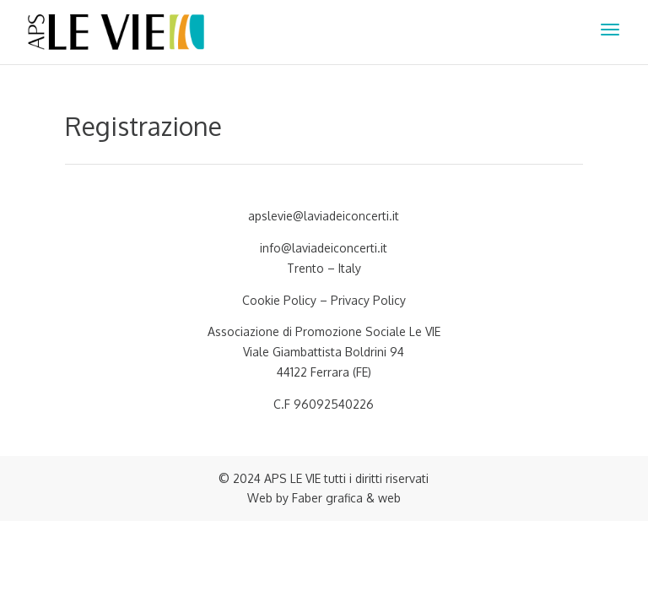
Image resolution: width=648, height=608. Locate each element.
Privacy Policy (368, 300)
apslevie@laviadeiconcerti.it (323, 216)
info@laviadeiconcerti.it (323, 248)
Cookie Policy (279, 300)
